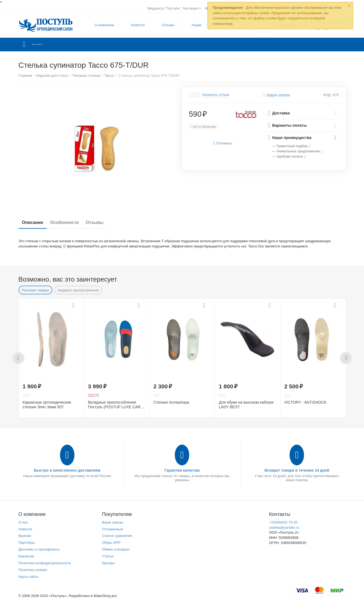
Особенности (70, 222)
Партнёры (27, 542)
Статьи (107, 556)
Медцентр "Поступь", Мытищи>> (174, 8)
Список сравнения (117, 536)
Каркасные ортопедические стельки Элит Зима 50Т (47, 404)
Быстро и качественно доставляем (67, 470)
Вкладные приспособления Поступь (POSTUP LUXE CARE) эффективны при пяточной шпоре (116, 404)
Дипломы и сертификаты (39, 549)
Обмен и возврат (116, 549)
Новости (134, 25)
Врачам (25, 536)
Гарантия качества (182, 470)
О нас (23, 522)
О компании (101, 25)
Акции (193, 25)
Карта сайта (28, 577)
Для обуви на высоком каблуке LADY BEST (246, 404)
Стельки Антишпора (171, 402)
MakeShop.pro (105, 596)
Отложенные (112, 529)
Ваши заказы (113, 522)
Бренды (108, 563)
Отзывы (165, 25)
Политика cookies (33, 570)
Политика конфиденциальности (45, 563)
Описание (34, 222)
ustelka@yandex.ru (284, 527)
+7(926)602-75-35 (283, 522)
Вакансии (26, 556)
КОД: (327, 95)
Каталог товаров (51, 44)
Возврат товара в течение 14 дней (296, 470)
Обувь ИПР (111, 542)
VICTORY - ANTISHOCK (305, 402)
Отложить (222, 143)
